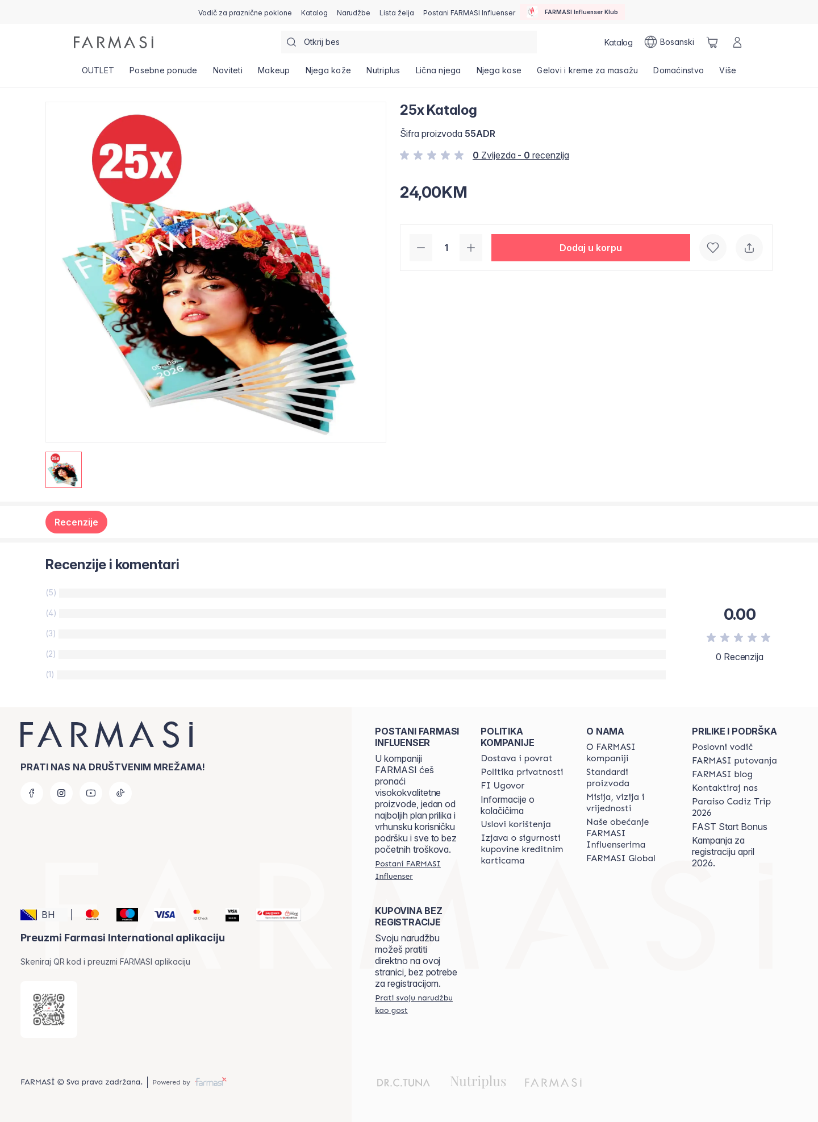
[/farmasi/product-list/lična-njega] (438, 73)
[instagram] (61, 793)
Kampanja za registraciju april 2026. (723, 852)
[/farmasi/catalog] (314, 12)
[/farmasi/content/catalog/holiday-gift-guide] (245, 12)
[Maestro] (122, 914)
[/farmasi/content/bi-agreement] (502, 785)
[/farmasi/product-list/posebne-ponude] (164, 73)
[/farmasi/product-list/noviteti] (227, 73)
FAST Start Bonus (729, 826)
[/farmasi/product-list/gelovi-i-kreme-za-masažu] (587, 73)
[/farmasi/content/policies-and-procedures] (522, 772)
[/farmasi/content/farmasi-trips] (734, 760)
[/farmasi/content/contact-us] (725, 788)
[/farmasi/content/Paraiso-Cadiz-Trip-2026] (734, 807)
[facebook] (31, 793)
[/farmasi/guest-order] (417, 1003)
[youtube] (91, 793)
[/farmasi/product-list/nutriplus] (383, 73)
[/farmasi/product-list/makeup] (274, 73)
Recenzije (76, 522)
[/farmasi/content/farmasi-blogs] (722, 774)
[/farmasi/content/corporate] (621, 858)
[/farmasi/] (113, 42)
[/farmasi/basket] (712, 42)
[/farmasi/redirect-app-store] (48, 1009)
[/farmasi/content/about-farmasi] (628, 752)
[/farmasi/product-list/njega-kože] (328, 73)
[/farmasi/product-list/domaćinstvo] (679, 73)
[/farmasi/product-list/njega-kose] (499, 73)
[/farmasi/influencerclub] (572, 12)
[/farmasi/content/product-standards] (628, 777)
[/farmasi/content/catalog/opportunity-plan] (722, 747)
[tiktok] (120, 793)
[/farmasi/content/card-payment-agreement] (523, 849)
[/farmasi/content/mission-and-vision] (628, 802)
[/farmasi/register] (353, 12)
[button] (590, 247)
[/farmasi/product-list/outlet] (98, 73)
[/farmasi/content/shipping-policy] (517, 758)
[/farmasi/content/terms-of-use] (516, 824)
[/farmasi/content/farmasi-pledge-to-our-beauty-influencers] (628, 833)
